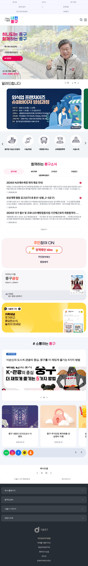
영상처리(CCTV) (44, 547)
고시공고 (54, 172)
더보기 (44, 230)
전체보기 (15, 283)
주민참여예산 (44, 257)
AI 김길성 (7, 58)
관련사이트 (9, 518)
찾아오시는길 (44, 552)
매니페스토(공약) (10, 47)
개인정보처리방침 (44, 538)
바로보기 (8, 283)
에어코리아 (66, 479)
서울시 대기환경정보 (22, 479)
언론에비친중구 (44, 175)
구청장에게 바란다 (11, 52)
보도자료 (34, 172)
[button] (85, 143)
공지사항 (14, 172)
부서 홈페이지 (10, 490)
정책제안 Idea (44, 250)
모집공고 (74, 172)
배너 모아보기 (76, 127)
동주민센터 (9, 500)
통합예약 (44, 262)
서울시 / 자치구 (10, 509)
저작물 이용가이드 (44, 543)
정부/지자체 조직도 (44, 561)
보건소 (44, 2)
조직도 (44, 556)
